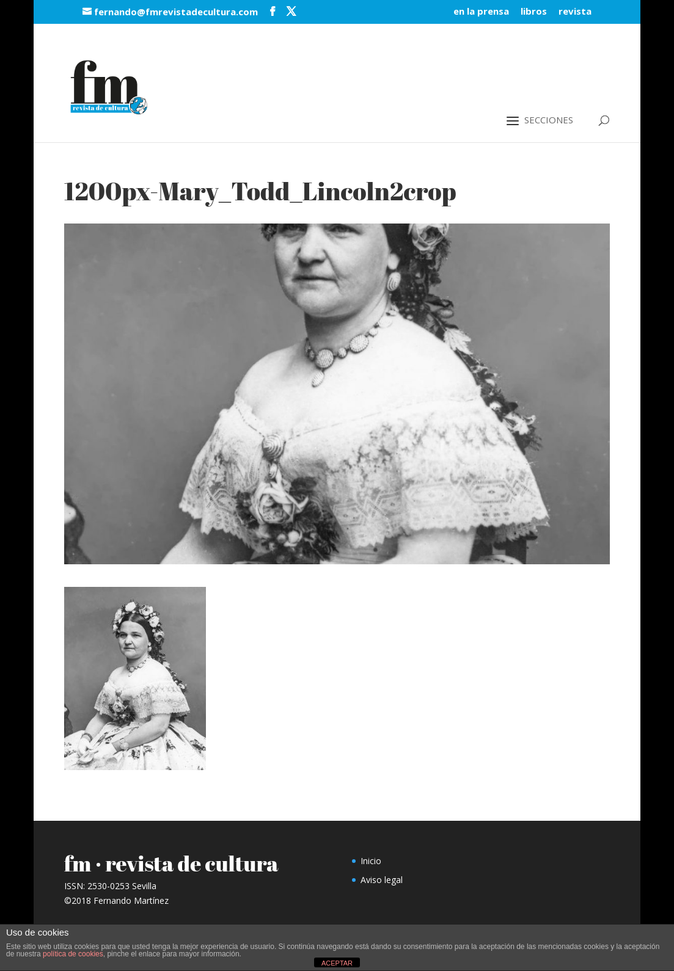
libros (534, 12)
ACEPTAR (337, 963)
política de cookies (73, 954)
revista (575, 12)
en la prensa (481, 12)
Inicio (371, 861)
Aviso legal (382, 880)
